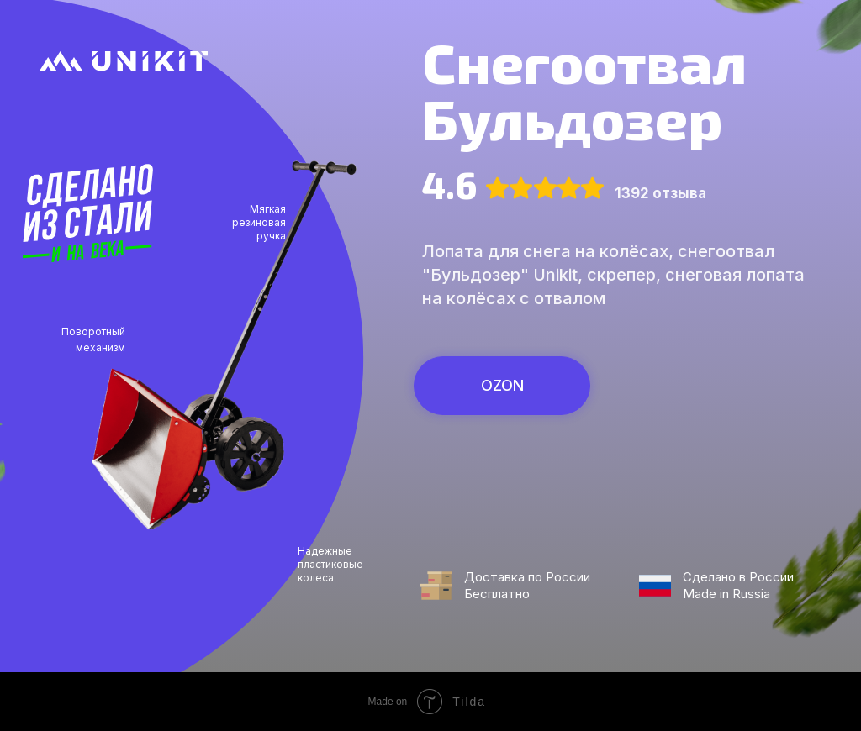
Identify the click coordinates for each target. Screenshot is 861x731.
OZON (502, 385)
